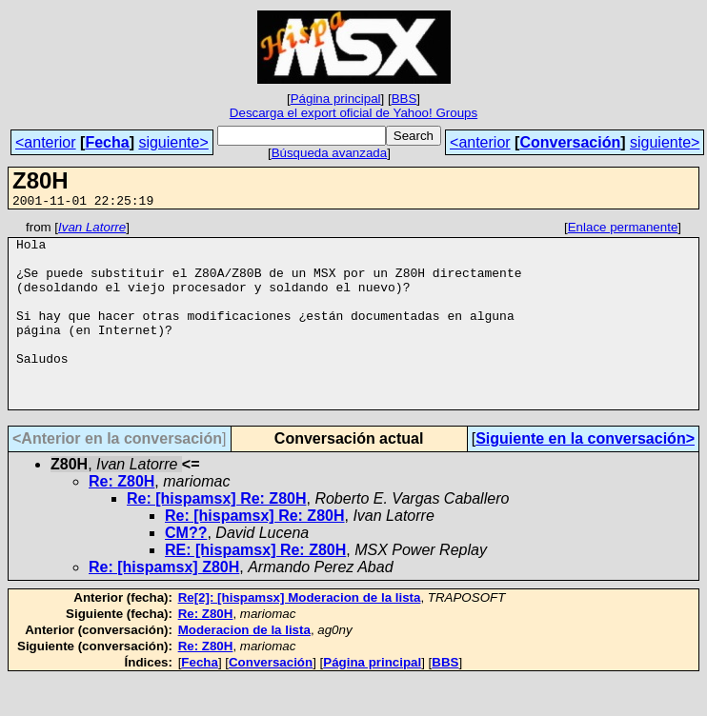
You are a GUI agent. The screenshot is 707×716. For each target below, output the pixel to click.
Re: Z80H (121, 518)
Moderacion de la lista (244, 667)
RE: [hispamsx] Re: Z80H (255, 587)
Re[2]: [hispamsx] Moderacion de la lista (299, 634)
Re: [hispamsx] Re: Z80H (217, 535)
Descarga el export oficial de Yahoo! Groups (353, 113)
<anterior (45, 142)
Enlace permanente (623, 230)
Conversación (569, 142)
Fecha (107, 142)
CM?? (186, 570)
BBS (404, 98)
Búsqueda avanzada (330, 153)
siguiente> (173, 142)
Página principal (336, 98)
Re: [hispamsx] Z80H (164, 604)
